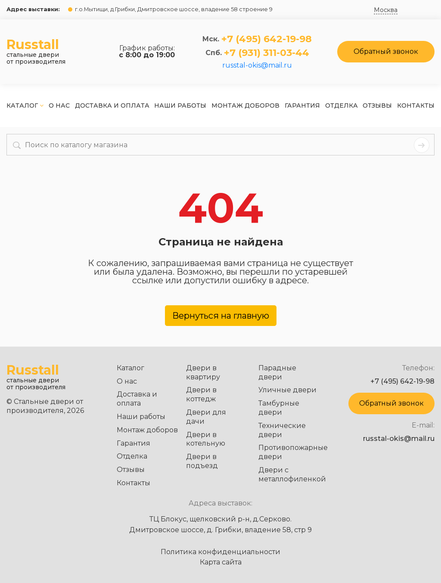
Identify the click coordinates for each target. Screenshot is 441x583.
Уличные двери (287, 390)
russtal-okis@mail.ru (257, 65)
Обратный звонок (386, 51)
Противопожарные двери (293, 452)
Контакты (416, 105)
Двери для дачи (206, 416)
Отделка (341, 105)
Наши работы (180, 105)
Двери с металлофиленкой (292, 474)
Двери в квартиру (203, 372)
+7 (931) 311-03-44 (266, 53)
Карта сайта (221, 562)
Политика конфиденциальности (220, 552)
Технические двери (282, 430)
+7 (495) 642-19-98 (266, 39)
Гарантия (302, 105)
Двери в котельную (205, 439)
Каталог (24, 105)
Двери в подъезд (202, 461)
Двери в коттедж (201, 394)
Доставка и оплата (112, 105)
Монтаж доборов (245, 105)
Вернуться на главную (220, 315)
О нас (59, 105)
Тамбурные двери (278, 407)
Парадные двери (277, 372)
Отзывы (377, 105)
